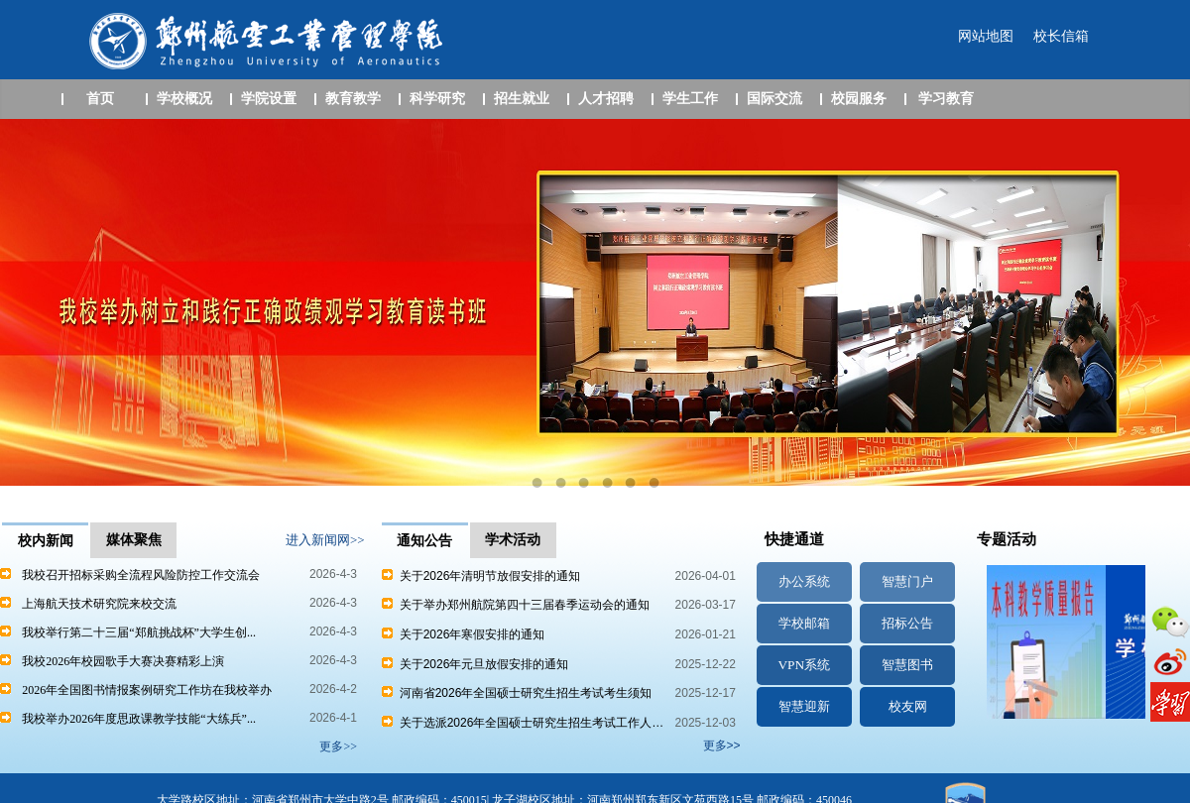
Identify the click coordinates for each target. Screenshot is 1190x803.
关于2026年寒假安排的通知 (463, 634)
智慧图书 (907, 664)
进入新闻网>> (325, 539)
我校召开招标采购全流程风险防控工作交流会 (141, 575)
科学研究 (437, 98)
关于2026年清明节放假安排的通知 (481, 576)
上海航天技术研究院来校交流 (99, 604)
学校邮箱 (804, 623)
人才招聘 (606, 98)
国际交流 (774, 98)
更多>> (722, 745)
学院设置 (269, 98)
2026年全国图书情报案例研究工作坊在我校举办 (147, 690)
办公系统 (804, 581)
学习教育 (946, 98)
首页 (100, 98)
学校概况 (184, 98)
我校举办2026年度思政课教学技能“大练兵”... (139, 719)
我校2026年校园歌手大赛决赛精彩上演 (123, 661)
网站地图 (985, 36)
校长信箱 (1061, 36)
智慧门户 (907, 581)
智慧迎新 (804, 706)
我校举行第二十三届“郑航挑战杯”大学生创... (139, 632)
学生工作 (690, 98)
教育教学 (353, 98)
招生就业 (521, 98)
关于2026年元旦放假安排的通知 (475, 664)
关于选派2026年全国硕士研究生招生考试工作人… (522, 723)
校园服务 (859, 98)
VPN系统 (803, 664)
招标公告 (907, 623)
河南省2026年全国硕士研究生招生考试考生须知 (517, 693)
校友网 (908, 706)
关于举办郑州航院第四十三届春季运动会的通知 (516, 605)
